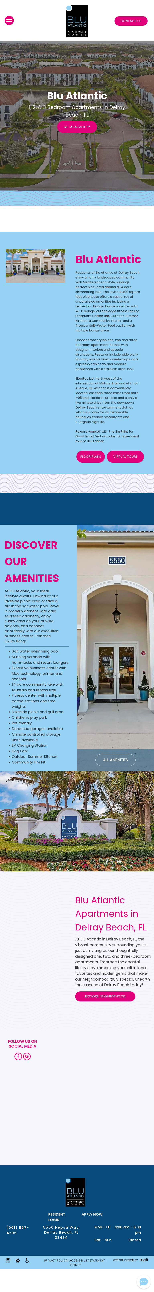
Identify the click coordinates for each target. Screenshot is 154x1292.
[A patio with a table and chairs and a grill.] (69, 1069)
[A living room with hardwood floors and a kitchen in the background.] (69, 1125)
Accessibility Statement (87, 1260)
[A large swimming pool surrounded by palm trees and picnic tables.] (126, 1069)
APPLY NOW (92, 1214)
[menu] (9, 20)
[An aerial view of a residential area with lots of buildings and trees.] (126, 1125)
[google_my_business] (27, 1057)
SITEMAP (75, 1265)
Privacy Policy (55, 1260)
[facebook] (18, 1057)
